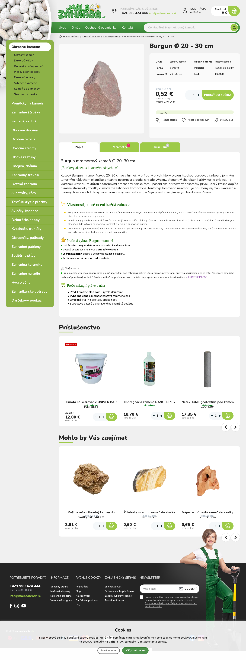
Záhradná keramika (26, 264)
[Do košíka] (111, 420)
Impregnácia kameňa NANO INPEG (149, 399)
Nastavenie (108, 650)
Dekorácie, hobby (25, 219)
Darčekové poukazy (87, 612)
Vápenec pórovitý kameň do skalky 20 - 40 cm (208, 518)
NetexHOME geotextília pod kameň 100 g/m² (208, 401)
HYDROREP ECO (197, 277)
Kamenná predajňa (61, 607)
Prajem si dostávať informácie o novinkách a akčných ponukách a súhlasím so (172, 613)
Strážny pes (223, 120)
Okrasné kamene (25, 46)
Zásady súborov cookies (118, 607)
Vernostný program (61, 612)
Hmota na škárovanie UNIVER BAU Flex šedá (91, 401)
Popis (79, 147)
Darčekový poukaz (26, 300)
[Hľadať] (234, 27)
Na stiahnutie (83, 607)
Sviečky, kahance (24, 210)
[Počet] (194, 95)
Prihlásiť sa (195, 12)
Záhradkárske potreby (29, 291)
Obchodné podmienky (100, 27)
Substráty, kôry (23, 193)
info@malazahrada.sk (162, 13)
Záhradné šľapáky (25, 112)
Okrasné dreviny (24, 130)
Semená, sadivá (23, 121)
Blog (78, 603)
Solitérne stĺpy (23, 255)
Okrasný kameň (24, 55)
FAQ (78, 616)
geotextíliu (116, 273)
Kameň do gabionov (27, 89)
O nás (76, 27)
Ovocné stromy (23, 148)
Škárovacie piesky (25, 94)
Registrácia (82, 598)
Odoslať (190, 600)
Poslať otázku (166, 120)
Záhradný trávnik (25, 175)
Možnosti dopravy (60, 603)
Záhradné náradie (25, 273)
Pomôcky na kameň (27, 103)
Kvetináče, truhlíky (26, 228)
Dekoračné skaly (24, 77)
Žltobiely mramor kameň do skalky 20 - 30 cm (149, 518)
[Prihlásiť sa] (184, 11)
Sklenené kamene (25, 83)
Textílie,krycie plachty (29, 202)
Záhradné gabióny (26, 246)
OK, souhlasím (135, 650)
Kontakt (127, 27)
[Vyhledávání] (191, 27)
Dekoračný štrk (23, 61)
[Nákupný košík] (234, 11)
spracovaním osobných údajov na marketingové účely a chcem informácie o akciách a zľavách (171, 615)
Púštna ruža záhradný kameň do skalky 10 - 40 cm (91, 518)
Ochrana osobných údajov (119, 603)
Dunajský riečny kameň (28, 66)
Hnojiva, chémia (24, 166)
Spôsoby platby (59, 598)
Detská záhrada (24, 184)
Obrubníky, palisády (27, 237)
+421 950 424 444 (134, 13)
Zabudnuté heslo (114, 612)
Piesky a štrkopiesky (27, 72)
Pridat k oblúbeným (195, 120)
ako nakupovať (113, 598)
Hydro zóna (20, 282)
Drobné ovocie (23, 139)
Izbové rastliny (23, 157)
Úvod (62, 27)
